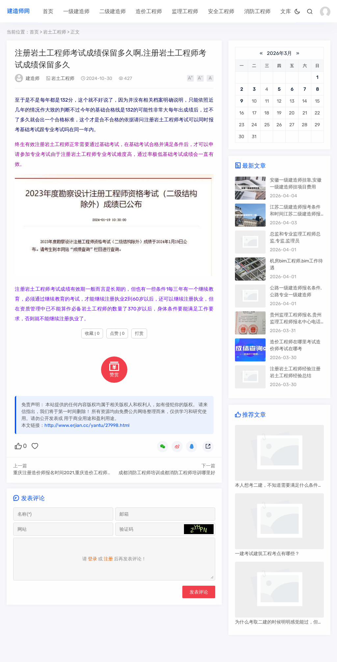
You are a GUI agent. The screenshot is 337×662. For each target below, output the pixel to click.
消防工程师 (257, 11)
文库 (285, 11)
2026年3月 (279, 53)
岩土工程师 (54, 32)
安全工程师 (221, 11)
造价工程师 (149, 11)
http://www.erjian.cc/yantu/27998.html (86, 425)
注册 (108, 560)
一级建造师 (76, 11)
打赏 (139, 333)
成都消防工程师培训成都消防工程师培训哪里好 (166, 473)
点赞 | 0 (117, 333)
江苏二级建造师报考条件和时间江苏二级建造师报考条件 (295, 214)
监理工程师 (185, 11)
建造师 (32, 78)
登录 (92, 560)
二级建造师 (112, 11)
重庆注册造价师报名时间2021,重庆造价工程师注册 (65, 473)
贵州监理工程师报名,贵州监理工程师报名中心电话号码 (296, 321)
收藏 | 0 (92, 333)
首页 (48, 11)
